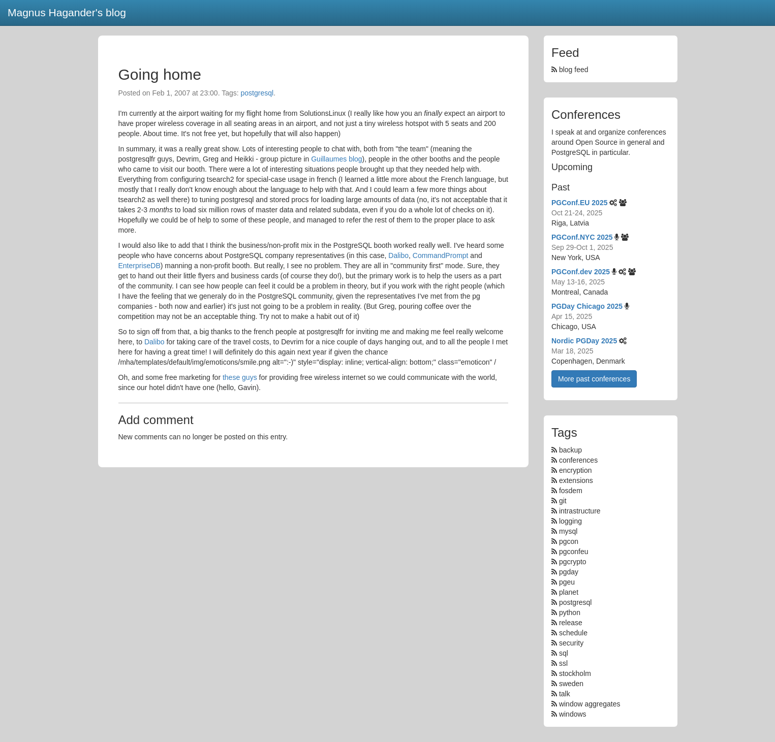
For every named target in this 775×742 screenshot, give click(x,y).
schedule (573, 633)
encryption (575, 470)
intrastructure (580, 511)
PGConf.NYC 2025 (582, 237)
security (571, 643)
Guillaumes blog (336, 159)
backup (570, 450)
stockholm (575, 673)
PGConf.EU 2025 (579, 203)
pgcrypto (572, 562)
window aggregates (590, 704)
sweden (571, 684)
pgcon (568, 541)
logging (570, 521)
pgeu (567, 582)
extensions (576, 480)
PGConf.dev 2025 (580, 272)
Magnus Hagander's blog (67, 12)
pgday (568, 572)
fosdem (570, 491)
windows (572, 714)
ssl (563, 663)
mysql (568, 531)
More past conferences (594, 379)
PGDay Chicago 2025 (587, 306)
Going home (159, 74)
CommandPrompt (441, 255)
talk (564, 694)
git (563, 501)
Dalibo (398, 255)
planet (568, 592)
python (569, 612)
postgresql (257, 93)
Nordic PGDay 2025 (584, 341)
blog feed (569, 70)
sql (563, 653)
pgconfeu (573, 551)
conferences (578, 460)
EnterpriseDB (139, 266)
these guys (240, 377)
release (570, 623)
